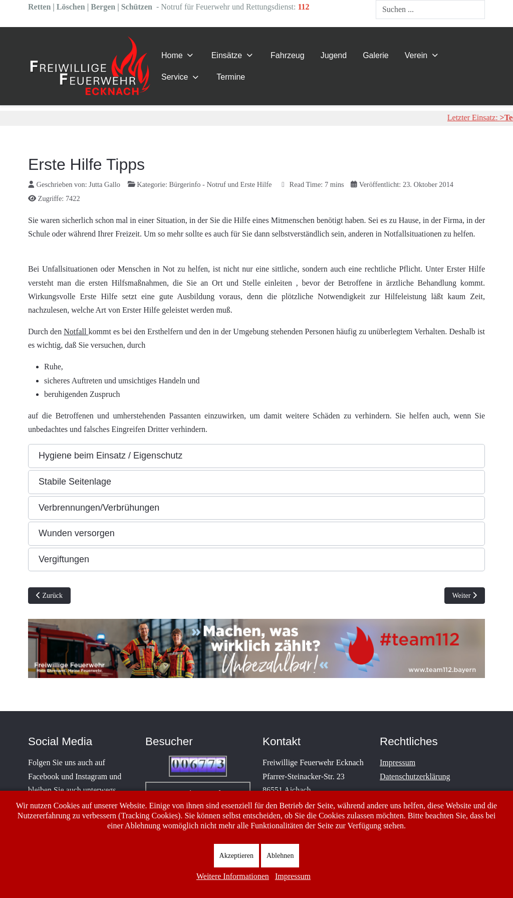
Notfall (76, 331)
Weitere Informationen (232, 876)
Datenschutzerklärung (415, 776)
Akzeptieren (236, 855)
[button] (256, 456)
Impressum (397, 762)
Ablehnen (280, 855)
